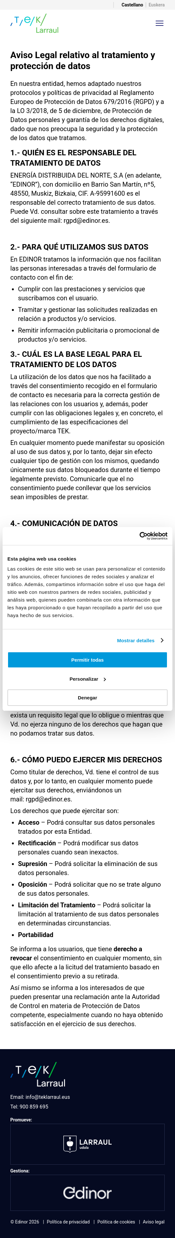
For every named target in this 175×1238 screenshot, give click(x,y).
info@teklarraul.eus (47, 1097)
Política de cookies (116, 1221)
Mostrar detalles (136, 640)
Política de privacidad (68, 1221)
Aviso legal (153, 1221)
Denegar (87, 697)
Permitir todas (87, 660)
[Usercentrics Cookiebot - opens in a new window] (139, 536)
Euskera (157, 4)
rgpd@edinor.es (86, 220)
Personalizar (87, 679)
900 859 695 (34, 1107)
